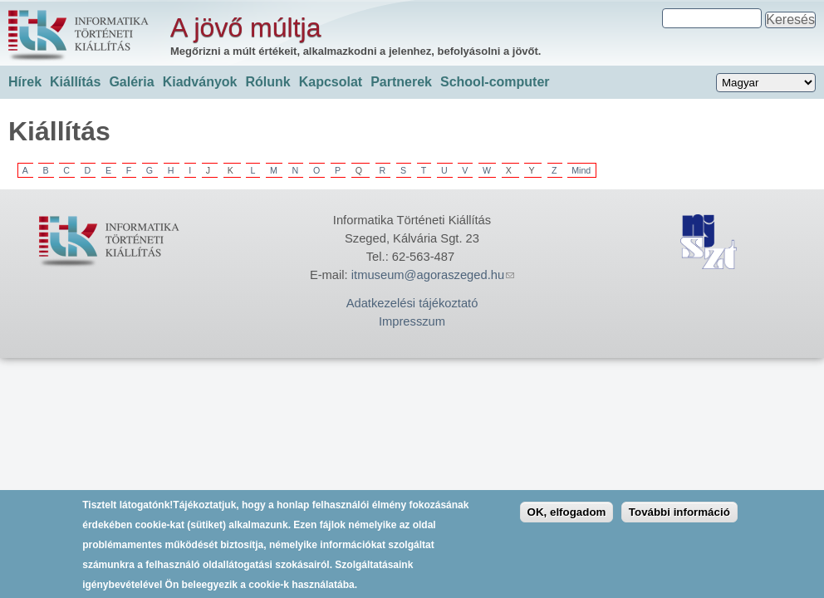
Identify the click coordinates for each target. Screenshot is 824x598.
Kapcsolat (330, 82)
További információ (679, 518)
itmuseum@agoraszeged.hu (432, 275)
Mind (581, 170)
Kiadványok (200, 82)
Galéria (131, 82)
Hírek (25, 82)
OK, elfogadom (566, 518)
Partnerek (401, 82)
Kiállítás (75, 82)
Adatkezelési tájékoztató (412, 303)
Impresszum (412, 321)
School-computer (495, 82)
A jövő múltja (245, 27)
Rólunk (267, 82)
